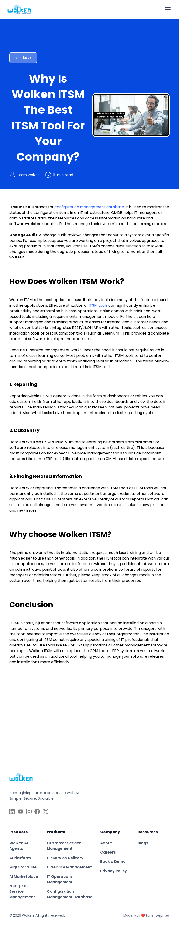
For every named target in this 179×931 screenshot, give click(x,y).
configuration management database (89, 207)
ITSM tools (98, 305)
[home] (19, 9)
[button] (167, 9)
